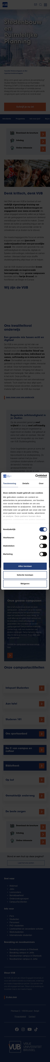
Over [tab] (41, 483)
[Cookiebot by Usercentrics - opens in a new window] (35, 476)
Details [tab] (25, 483)
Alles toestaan (25, 566)
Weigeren (25, 583)
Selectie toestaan (25, 575)
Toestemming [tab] (9, 483)
